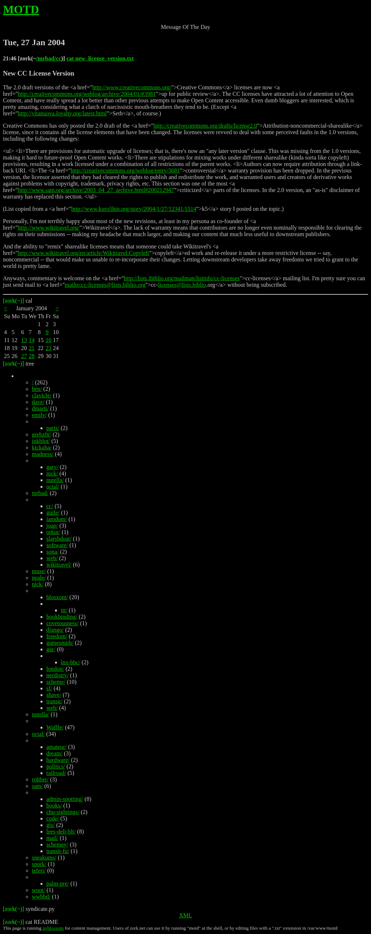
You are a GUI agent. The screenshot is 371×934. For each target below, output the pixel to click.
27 (24, 356)
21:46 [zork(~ (19, 58)
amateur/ (56, 747)
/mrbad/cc (48, 58)
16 (48, 340)
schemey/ (57, 844)
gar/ (50, 649)
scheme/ (55, 682)
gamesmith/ (60, 643)
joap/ (52, 526)
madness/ (43, 454)
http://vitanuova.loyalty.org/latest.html (62, 113)
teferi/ (39, 870)
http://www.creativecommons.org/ (131, 87)
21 (31, 348)
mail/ (52, 838)
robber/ (40, 779)
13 (24, 340)
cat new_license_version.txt (100, 58)
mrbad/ (40, 493)
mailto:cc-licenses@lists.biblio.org (105, 285)
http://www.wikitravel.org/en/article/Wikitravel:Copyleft (83, 253)
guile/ (52, 512)
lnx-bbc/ (70, 662)
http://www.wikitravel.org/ (48, 228)
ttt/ (64, 610)
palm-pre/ (57, 883)
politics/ (55, 766)
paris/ (52, 428)
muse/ (39, 571)
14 (31, 340)
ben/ (37, 389)
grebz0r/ (41, 434)
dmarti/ (40, 408)
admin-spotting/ (64, 799)
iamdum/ (56, 519)
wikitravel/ (58, 565)
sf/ (49, 688)
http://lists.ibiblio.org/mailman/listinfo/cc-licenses (182, 278)
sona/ (52, 552)
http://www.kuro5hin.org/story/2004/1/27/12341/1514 (133, 209)
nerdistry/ (57, 675)
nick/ (52, 473)
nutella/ (55, 480)
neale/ (39, 578)
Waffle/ (54, 727)
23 (48, 348)
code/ (52, 818)
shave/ (53, 695)
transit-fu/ (57, 851)
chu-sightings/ (62, 812)
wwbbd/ (41, 897)
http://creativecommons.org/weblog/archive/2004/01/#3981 (87, 94)
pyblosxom (53, 928)
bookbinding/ (61, 617)
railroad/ (56, 773)
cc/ (49, 506)
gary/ (52, 467)
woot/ (38, 890)
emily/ (39, 415)
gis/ (50, 825)
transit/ (54, 701)
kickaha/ (41, 447)
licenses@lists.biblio (182, 285)
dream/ (54, 753)
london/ (55, 669)
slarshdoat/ (58, 539)
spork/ (39, 864)
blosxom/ (57, 597)
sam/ (37, 786)
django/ (55, 630)
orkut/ (53, 532)
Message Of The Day (185, 27)
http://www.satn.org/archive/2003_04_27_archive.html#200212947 (96, 190)
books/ (54, 805)
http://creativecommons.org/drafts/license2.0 (205, 126)
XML (185, 915)
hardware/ (58, 760)
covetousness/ (62, 623)
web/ (52, 558)
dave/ (38, 402)
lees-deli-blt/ (61, 831)
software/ (57, 545)
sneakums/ (44, 857)
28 (31, 356)
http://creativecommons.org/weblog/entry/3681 (125, 170)
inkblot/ (41, 441)
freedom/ (56, 636)
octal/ (52, 486)
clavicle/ (41, 395)
